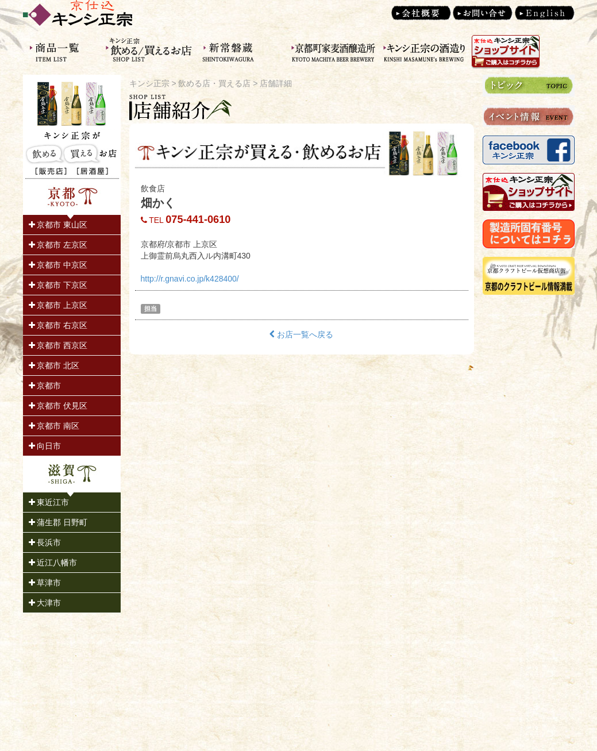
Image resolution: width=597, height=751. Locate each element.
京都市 (45, 385)
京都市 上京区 (58, 305)
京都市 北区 (54, 365)
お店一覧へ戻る (301, 334)
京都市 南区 (54, 425)
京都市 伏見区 (58, 405)
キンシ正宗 (149, 83)
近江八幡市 (53, 562)
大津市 (45, 602)
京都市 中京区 (58, 264)
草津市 (45, 582)
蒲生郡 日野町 (58, 522)
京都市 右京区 (58, 325)
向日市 (45, 445)
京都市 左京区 (58, 244)
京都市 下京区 (58, 285)
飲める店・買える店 (214, 83)
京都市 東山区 (58, 224)
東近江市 (49, 502)
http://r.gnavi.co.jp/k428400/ (190, 278)
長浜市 (45, 542)
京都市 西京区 (58, 345)
